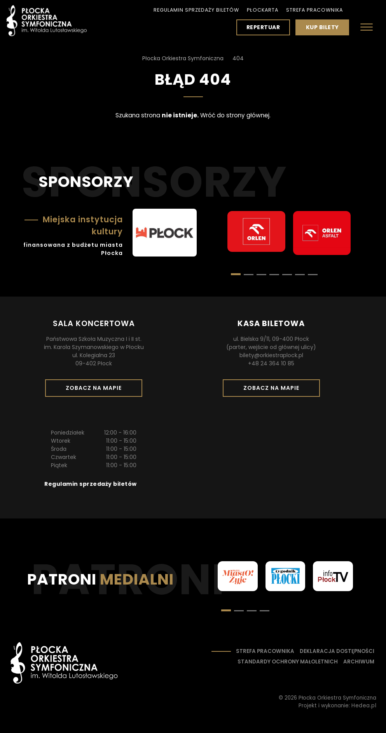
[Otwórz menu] (366, 27)
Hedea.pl (363, 705)
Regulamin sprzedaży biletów (196, 10)
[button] (248, 274)
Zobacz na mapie (96, 390)
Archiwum (358, 661)
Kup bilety (325, 29)
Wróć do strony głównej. (235, 115)
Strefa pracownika (314, 10)
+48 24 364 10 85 (271, 363)
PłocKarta (262, 10)
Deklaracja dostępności (337, 651)
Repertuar (263, 27)
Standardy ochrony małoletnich (288, 661)
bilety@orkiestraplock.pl (271, 355)
